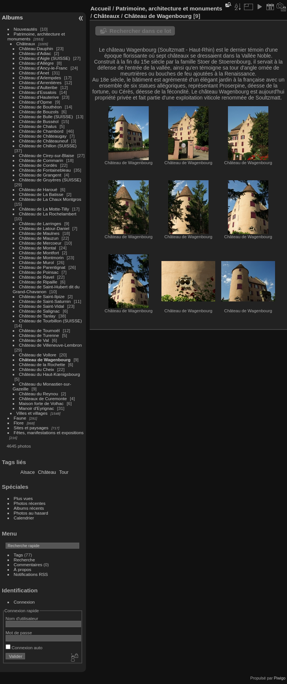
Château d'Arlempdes (40, 77)
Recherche (24, 559)
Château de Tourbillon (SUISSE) (50, 320)
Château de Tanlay (37, 315)
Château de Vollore (37, 354)
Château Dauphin (36, 48)
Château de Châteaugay (43, 136)
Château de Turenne (39, 335)
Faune (20, 417)
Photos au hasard (31, 512)
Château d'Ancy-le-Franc (43, 67)
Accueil (100, 8)
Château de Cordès (38, 165)
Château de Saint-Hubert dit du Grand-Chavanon (46, 289)
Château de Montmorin (41, 257)
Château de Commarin (41, 160)
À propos (22, 569)
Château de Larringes (40, 223)
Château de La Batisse (41, 194)
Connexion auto (24, 647)
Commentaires (28, 564)
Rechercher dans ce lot (140, 31)
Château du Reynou (38, 393)
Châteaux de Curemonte (43, 398)
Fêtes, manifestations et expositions (49, 432)
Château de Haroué (39, 189)
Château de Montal (37, 247)
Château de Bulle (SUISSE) (46, 116)
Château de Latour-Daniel (44, 228)
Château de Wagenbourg (45, 359)
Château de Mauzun (39, 238)
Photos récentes (30, 503)
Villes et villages (32, 413)
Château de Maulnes (39, 233)
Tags (18, 554)
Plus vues (23, 498)
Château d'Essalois (37, 92)
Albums (12, 17)
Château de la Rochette (42, 364)
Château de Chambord (41, 131)
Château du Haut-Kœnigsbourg (49, 374)
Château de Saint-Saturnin (45, 301)
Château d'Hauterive (39, 97)
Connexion (24, 601)
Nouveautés (25, 29)
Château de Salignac (39, 311)
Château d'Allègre (36, 63)
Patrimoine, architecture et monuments (168, 8)
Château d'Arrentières (40, 82)
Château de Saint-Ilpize (42, 296)
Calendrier (24, 517)
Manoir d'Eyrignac (36, 408)
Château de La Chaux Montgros (50, 199)
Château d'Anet (34, 72)
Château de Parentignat (42, 267)
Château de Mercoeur (40, 242)
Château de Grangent (40, 174)
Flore (19, 422)
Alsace (28, 472)
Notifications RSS (31, 574)
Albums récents (29, 508)
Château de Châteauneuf (43, 140)
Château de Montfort (39, 252)
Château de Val (34, 340)
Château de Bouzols (39, 111)
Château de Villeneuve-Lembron (50, 345)
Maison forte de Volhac (41, 403)
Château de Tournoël (39, 330)
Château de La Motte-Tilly (44, 208)
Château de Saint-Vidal (41, 306)
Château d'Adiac (35, 53)
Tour (63, 472)
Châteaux (25, 43)
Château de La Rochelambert (48, 213)
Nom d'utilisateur (22, 618)
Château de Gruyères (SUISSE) (50, 179)
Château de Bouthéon (40, 106)
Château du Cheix (36, 369)
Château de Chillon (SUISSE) (48, 145)
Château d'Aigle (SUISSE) (44, 58)
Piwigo (280, 678)
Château (47, 472)
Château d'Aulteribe (38, 87)
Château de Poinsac (39, 272)
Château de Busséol (39, 121)
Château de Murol (36, 262)
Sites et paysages (31, 427)
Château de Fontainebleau (45, 170)
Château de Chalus (38, 126)
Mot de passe (19, 632)
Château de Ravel (36, 276)
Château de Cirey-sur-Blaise (46, 155)
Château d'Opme (35, 101)
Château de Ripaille (38, 281)
